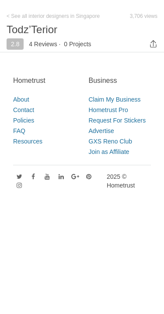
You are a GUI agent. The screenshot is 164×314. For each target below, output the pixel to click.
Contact (23, 109)
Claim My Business (115, 99)
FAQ (19, 130)
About (21, 99)
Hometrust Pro (108, 109)
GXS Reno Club (111, 141)
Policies (23, 120)
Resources (27, 141)
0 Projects (77, 44)
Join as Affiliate (109, 151)
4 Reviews (43, 44)
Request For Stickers (117, 120)
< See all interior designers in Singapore (53, 16)
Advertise (101, 130)
